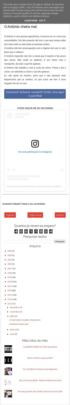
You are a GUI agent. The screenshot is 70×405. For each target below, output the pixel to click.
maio (12, 334)
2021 (10, 268)
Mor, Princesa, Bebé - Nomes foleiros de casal (40, 380)
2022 (10, 264)
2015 (10, 294)
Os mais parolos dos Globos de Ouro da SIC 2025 (40, 391)
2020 (10, 273)
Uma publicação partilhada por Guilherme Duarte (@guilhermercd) (38, 186)
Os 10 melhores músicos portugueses (40, 369)
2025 (10, 251)
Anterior (60, 215)
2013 (10, 303)
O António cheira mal (18, 324)
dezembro (15, 307)
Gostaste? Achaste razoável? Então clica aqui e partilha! (35, 94)
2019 (10, 277)
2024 (10, 255)
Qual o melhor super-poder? (40, 358)
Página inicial (35, 215)
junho (13, 329)
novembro (15, 311)
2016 (10, 290)
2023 (10, 259)
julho (12, 316)
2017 (10, 286)
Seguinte (10, 215)
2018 (10, 281)
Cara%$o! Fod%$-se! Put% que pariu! (40, 346)
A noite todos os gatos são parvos (24, 319)
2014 (10, 299)
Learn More (30, 20)
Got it (42, 20)
